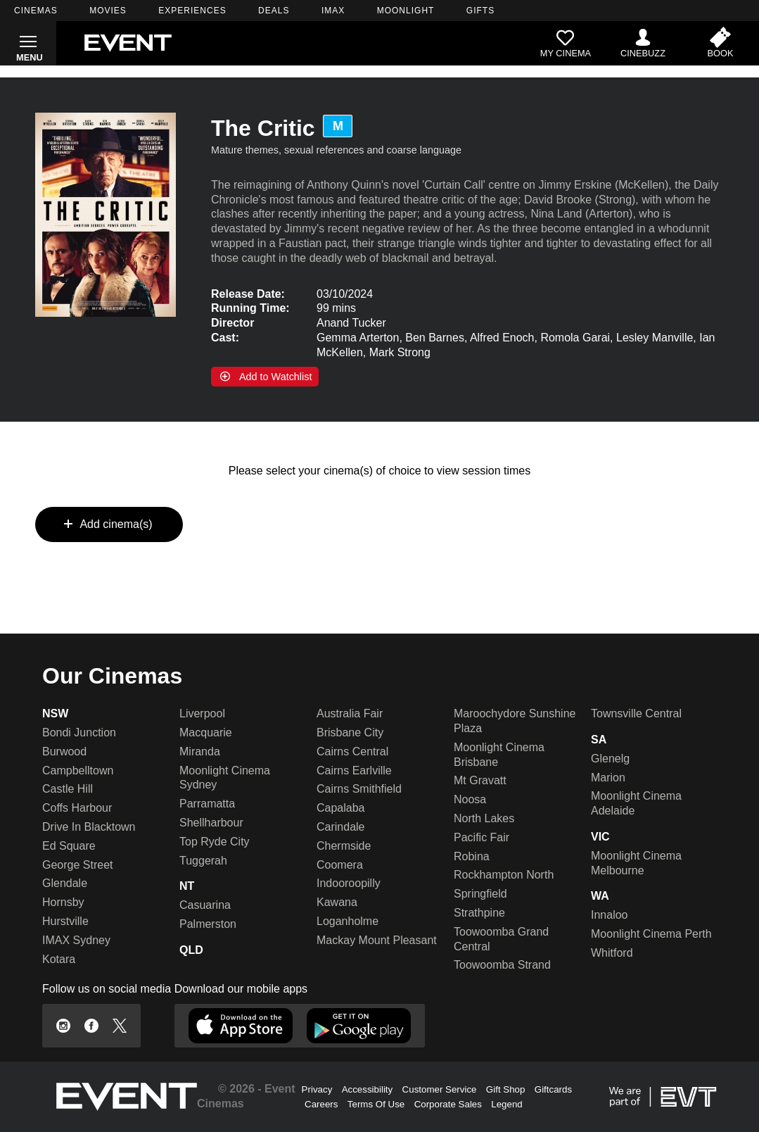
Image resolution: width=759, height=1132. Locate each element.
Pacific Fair (481, 837)
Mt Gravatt (480, 780)
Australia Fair (350, 713)
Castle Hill (67, 789)
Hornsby (63, 902)
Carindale (340, 827)
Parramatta (207, 804)
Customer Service (439, 1089)
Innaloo (609, 915)
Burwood (64, 751)
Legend (506, 1104)
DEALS (273, 10)
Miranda (199, 751)
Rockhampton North (504, 875)
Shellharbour (211, 823)
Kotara (58, 959)
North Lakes (484, 818)
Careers (321, 1104)
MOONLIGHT (406, 10)
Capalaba (341, 808)
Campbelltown (77, 770)
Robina (472, 856)
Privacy (317, 1089)
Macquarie (205, 732)
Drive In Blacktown (89, 827)
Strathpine (479, 913)
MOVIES (108, 10)
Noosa (470, 799)
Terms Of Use (375, 1104)
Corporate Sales (448, 1104)
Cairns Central (352, 751)
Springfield (480, 894)
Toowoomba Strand (502, 965)
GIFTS (480, 10)
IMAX (333, 10)
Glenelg (610, 759)
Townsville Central (636, 713)
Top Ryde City (214, 842)
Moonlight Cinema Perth (651, 934)
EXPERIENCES (192, 10)
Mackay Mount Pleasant (377, 940)
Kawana (337, 902)
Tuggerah (203, 861)
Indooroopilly (349, 883)
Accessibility (367, 1089)
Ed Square (69, 846)
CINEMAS (36, 10)
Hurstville (65, 921)
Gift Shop (505, 1089)
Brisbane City (350, 732)
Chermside (344, 846)
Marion (608, 778)
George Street (77, 865)
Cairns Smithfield (359, 789)
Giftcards (553, 1089)
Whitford (612, 953)
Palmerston (207, 924)
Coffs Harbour (77, 808)
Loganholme (347, 921)
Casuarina (205, 905)
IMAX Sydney (76, 940)
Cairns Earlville (354, 770)
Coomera (340, 865)
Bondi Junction (79, 732)
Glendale (64, 883)
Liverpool (202, 713)
